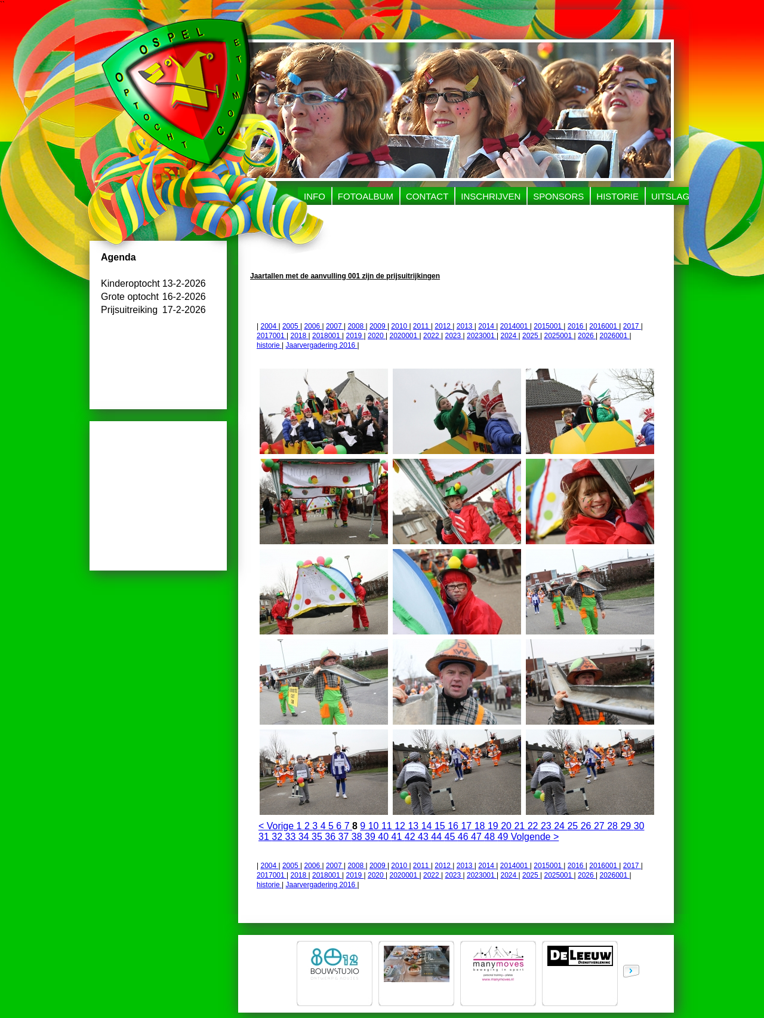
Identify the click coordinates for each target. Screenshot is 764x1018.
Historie (617, 196)
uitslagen (676, 196)
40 (384, 837)
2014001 (515, 326)
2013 (466, 326)
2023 (454, 336)
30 (639, 826)
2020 (377, 336)
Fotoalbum (365, 196)
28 (613, 826)
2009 (378, 326)
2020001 (404, 336)
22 (534, 826)
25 (573, 826)
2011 (422, 326)
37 (345, 837)
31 (265, 837)
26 (587, 826)
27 (600, 826)
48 (490, 837)
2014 (487, 326)
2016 (577, 326)
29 (626, 826)
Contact (427, 196)
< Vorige (277, 826)
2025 (531, 336)
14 (428, 826)
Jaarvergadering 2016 (321, 345)
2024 (509, 336)
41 (398, 837)
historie (269, 345)
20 (507, 826)
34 (305, 837)
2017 (632, 326)
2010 (400, 326)
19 (494, 826)
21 (520, 826)
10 (374, 826)
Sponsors (558, 196)
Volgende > (535, 837)
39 (371, 837)
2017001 (271, 336)
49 (504, 837)
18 (481, 826)
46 (464, 837)
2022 (432, 336)
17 (467, 826)
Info (314, 196)
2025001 (559, 336)
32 (278, 837)
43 (424, 837)
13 (414, 826)
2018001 (327, 336)
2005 (291, 326)
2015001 (548, 326)
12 (401, 826)
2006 (313, 326)
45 (451, 837)
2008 (356, 326)
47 (477, 837)
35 (318, 837)
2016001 (604, 326)
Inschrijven (490, 196)
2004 (269, 326)
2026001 (614, 336)
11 (388, 826)
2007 (335, 326)
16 (454, 826)
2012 (443, 326)
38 (358, 837)
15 (441, 826)
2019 (355, 336)
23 (547, 826)
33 (291, 837)
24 (560, 826)
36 (331, 837)
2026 (587, 336)
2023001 (482, 336)
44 (437, 837)
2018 (300, 336)
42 (411, 837)
